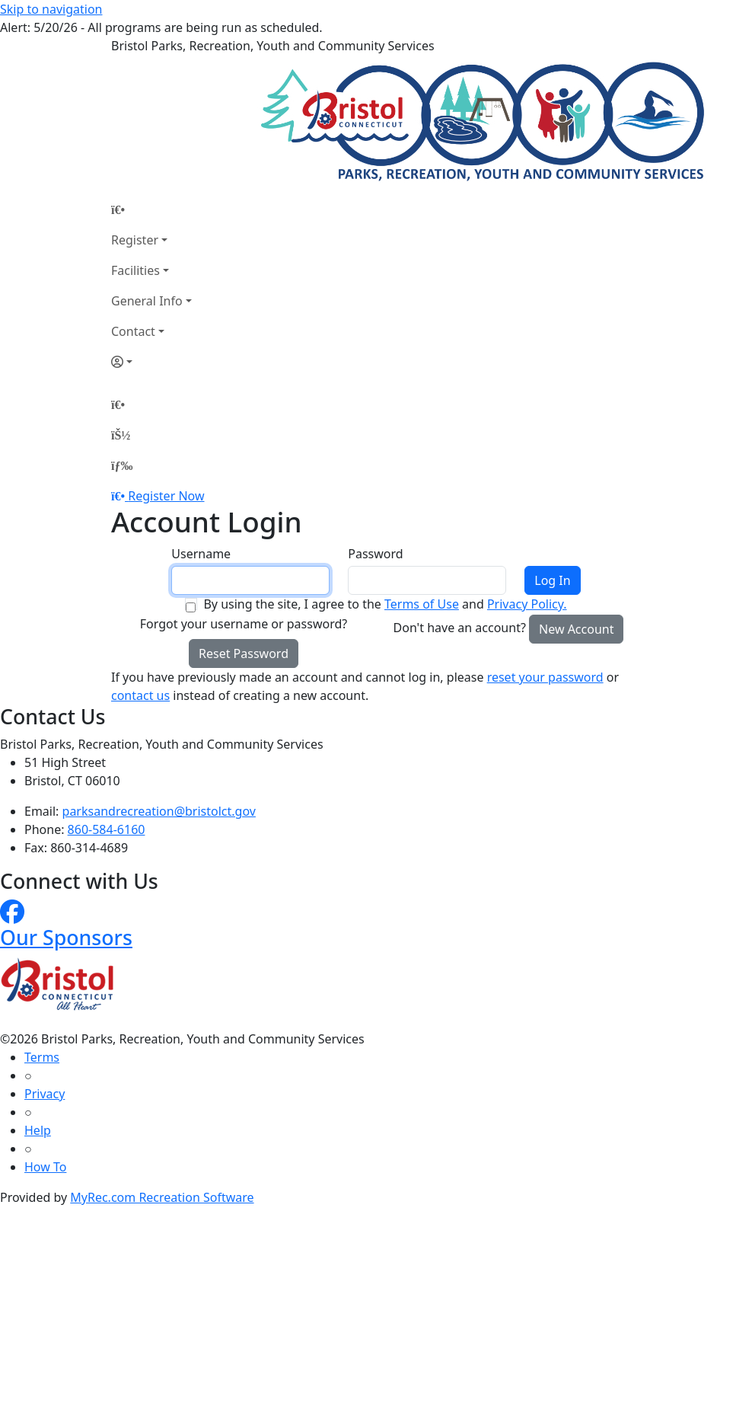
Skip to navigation (51, 9)
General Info (147, 300)
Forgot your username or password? (244, 623)
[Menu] (121, 465)
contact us (140, 695)
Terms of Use (421, 604)
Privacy (44, 1093)
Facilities (135, 270)
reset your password (545, 677)
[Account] (151, 362)
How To (45, 1166)
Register (134, 240)
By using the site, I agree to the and (384, 604)
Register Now (166, 495)
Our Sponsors (66, 937)
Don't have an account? (460, 627)
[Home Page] (151, 209)
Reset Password (243, 653)
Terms (41, 1057)
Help (37, 1130)
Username (201, 553)
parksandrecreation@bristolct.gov (159, 811)
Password (375, 553)
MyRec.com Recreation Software (161, 1197)
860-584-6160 (106, 829)
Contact (133, 331)
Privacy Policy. (527, 604)
